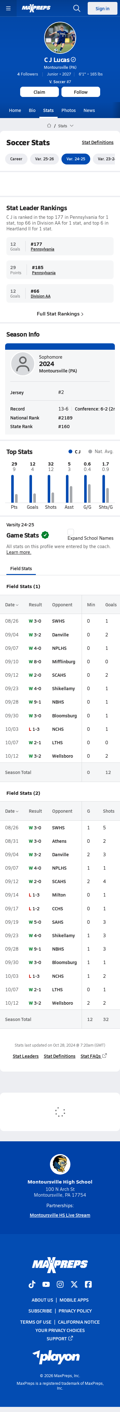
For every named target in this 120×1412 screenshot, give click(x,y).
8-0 (37, 661)
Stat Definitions (98, 142)
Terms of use (36, 1322)
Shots (109, 811)
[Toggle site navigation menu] (8, 8)
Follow (81, 92)
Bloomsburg (64, 715)
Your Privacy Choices (60, 1330)
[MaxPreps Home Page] (49, 126)
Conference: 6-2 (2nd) (97, 408)
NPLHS (59, 648)
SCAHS (59, 675)
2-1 (37, 742)
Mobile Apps (74, 1300)
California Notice (79, 1322)
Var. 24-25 (76, 159)
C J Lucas (60, 59)
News (89, 110)
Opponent (62, 604)
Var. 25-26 (44, 159)
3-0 (37, 621)
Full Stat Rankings (60, 313)
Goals (111, 604)
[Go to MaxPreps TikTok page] (32, 1284)
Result (35, 604)
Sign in (102, 8)
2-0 (37, 675)
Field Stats (21, 568)
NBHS (58, 702)
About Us (42, 1300)
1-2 (36, 908)
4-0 (37, 648)
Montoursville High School (60, 1169)
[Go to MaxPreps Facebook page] (88, 1284)
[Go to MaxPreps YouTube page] (46, 1284)
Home (15, 110)
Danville (60, 634)
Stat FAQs (94, 1056)
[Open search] (76, 8)
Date (12, 604)
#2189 (65, 417)
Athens (59, 841)
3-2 (37, 634)
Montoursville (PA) (60, 67)
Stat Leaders (26, 1056)
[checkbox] (71, 532)
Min (91, 604)
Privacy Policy (75, 1311)
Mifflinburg (63, 661)
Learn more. (18, 552)
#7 (60, 81)
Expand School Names (91, 535)
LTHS (57, 742)
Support (60, 1338)
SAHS (57, 922)
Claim (39, 92)
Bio (32, 110)
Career (16, 159)
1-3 (36, 729)
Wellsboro (62, 756)
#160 (64, 426)
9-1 (37, 702)
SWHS (58, 621)
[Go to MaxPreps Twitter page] (74, 1284)
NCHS (58, 729)
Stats (48, 110)
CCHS (57, 908)
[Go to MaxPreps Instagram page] (60, 1284)
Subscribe (40, 1311)
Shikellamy (63, 688)
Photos (68, 110)
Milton (59, 895)
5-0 (37, 922)
